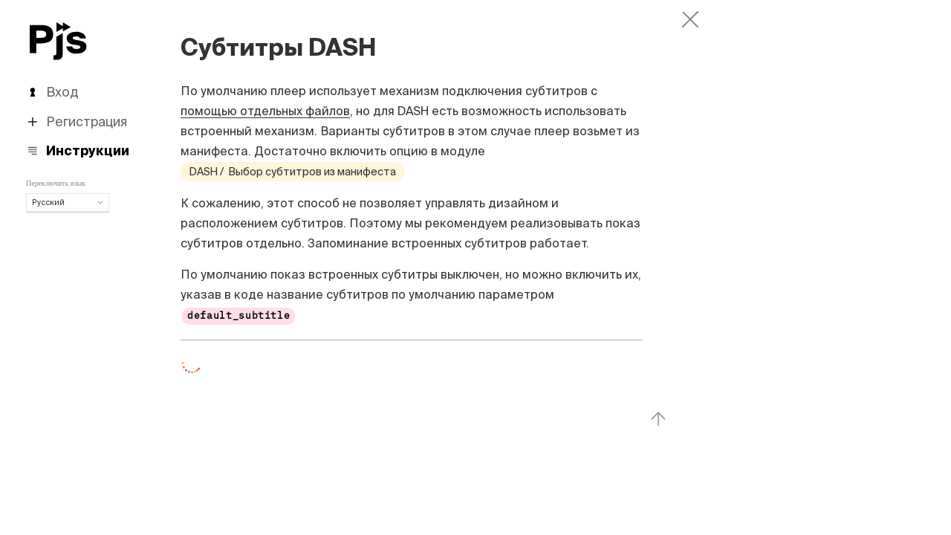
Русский (67, 202)
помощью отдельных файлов (265, 110)
